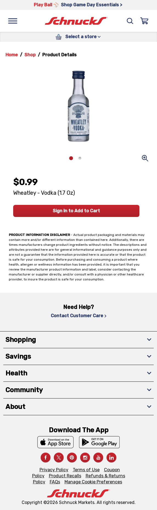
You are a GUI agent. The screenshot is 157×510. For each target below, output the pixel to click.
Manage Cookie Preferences (93, 481)
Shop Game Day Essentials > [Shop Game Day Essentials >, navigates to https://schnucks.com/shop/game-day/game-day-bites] (91, 4)
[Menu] (13, 21)
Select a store (83, 36)
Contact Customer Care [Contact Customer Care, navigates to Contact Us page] (78, 315)
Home (11, 54)
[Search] (130, 21)
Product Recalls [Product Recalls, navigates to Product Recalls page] (65, 475)
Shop (30, 54)
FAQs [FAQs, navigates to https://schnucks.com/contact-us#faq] (55, 481)
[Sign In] (144, 21)
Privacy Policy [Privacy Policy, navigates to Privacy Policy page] (54, 469)
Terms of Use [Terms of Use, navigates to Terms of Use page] (86, 469)
